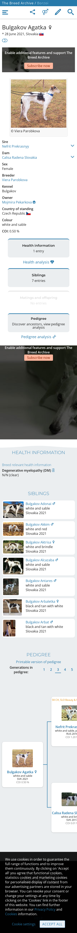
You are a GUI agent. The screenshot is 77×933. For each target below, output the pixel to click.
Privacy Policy (44, 909)
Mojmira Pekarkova (19, 190)
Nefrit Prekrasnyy (15, 134)
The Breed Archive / (19, 3)
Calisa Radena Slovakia (19, 145)
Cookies (11, 914)
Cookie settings (24, 924)
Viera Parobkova (15, 167)
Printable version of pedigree (38, 630)
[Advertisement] (38, 53)
